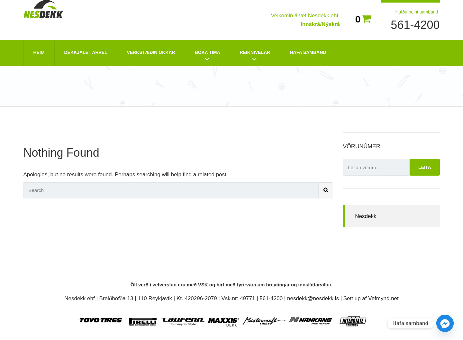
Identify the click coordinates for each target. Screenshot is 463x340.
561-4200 (415, 24)
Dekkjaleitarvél (85, 52)
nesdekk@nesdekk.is (313, 298)
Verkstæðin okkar (151, 52)
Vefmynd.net (383, 298)
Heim (39, 52)
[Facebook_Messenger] (445, 323)
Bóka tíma (207, 52)
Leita (424, 167)
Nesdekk (365, 216)
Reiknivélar (255, 52)
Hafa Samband (308, 52)
